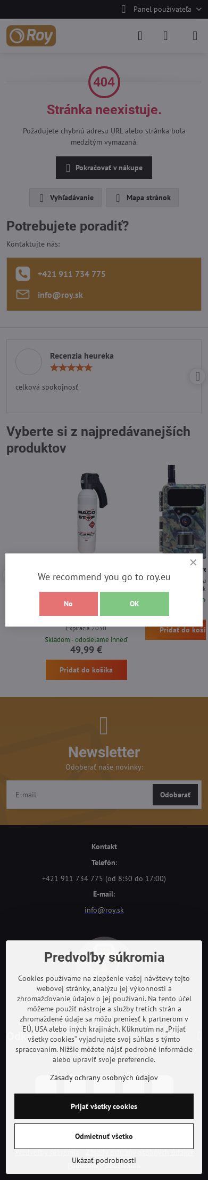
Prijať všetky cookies (104, 1106)
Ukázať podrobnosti (104, 1160)
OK (134, 603)
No (68, 603)
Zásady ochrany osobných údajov (104, 1077)
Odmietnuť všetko (104, 1136)
